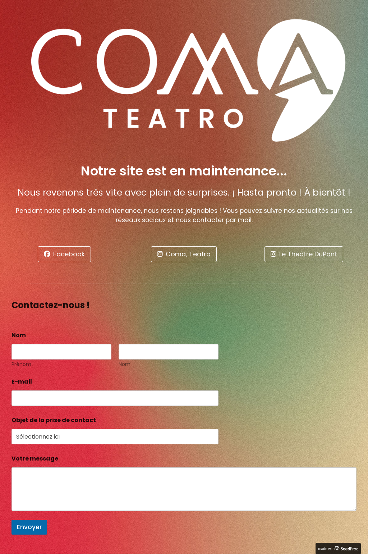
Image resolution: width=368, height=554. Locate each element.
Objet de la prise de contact (54, 420)
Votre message (35, 458)
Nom (124, 364)
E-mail (24, 381)
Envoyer (29, 527)
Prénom (21, 364)
